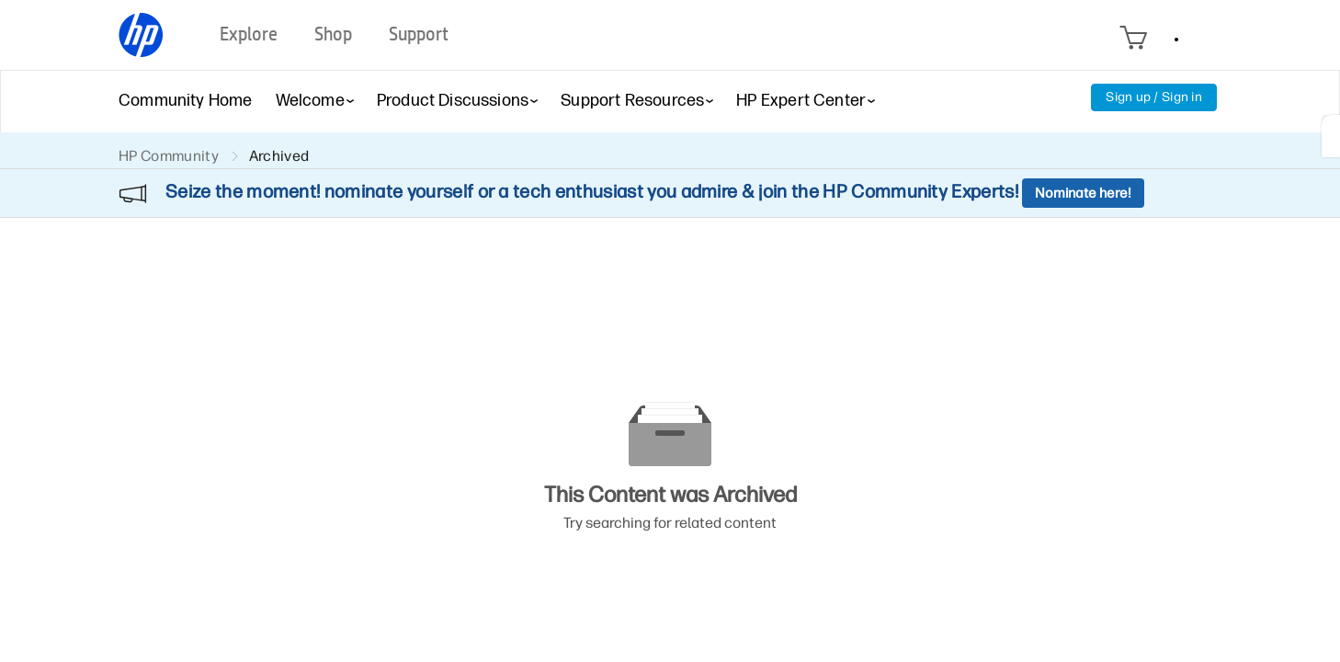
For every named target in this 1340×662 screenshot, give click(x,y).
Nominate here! (1083, 193)
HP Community (169, 156)
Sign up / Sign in (1154, 97)
